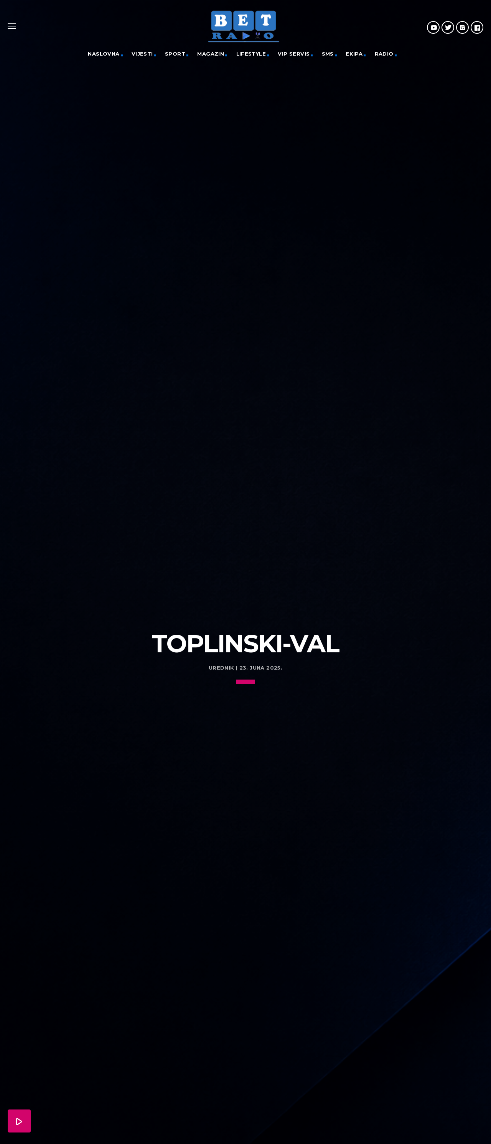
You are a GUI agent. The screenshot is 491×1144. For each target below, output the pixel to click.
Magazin (210, 54)
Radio (384, 54)
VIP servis (294, 54)
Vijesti (142, 54)
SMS (328, 54)
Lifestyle (251, 54)
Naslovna (103, 54)
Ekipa (354, 54)
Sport (175, 54)
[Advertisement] (245, 546)
